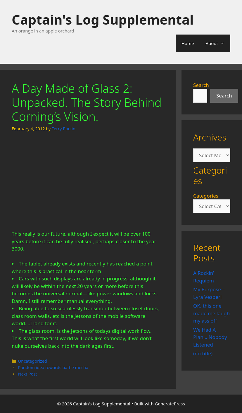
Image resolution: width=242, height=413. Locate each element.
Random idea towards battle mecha (53, 367)
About (217, 43)
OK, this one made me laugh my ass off (211, 313)
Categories (205, 195)
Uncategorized (32, 361)
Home (188, 43)
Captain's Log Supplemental (102, 19)
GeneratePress (170, 404)
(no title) (202, 353)
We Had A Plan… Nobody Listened (210, 337)
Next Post (27, 374)
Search (201, 85)
